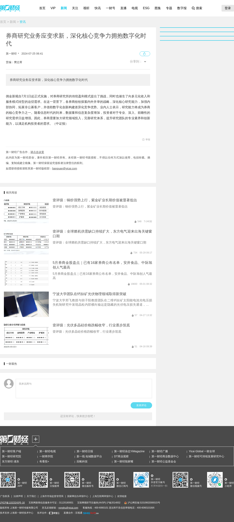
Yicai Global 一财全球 (202, 451)
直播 (123, 8)
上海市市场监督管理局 (51, 496)
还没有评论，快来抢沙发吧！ (78, 416)
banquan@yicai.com (64, 168)
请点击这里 (37, 152)
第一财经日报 (85, 451)
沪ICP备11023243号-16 (12, 502)
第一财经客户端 (11, 451)
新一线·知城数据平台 (89, 456)
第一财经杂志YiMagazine (129, 451)
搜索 (199, 8)
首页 (42, 8)
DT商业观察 (121, 456)
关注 (75, 8)
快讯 (98, 8)
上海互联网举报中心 (102, 496)
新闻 (64, 8)
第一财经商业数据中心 (165, 456)
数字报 (182, 8)
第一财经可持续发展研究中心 (206, 456)
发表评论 (141, 405)
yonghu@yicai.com (68, 507)
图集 (158, 8)
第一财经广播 (160, 451)
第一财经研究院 (11, 456)
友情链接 (122, 496)
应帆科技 (82, 461)
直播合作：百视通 (73, 512)
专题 (169, 8)
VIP (53, 8)
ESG (146, 8)
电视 (135, 8)
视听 (86, 8)
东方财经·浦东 (10, 461)
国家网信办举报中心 (77, 496)
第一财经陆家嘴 (123, 461)
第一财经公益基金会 (164, 461)
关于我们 (31, 496)
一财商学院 (46, 456)
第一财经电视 (47, 451)
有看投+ (44, 461)
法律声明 (18, 496)
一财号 (110, 8)
